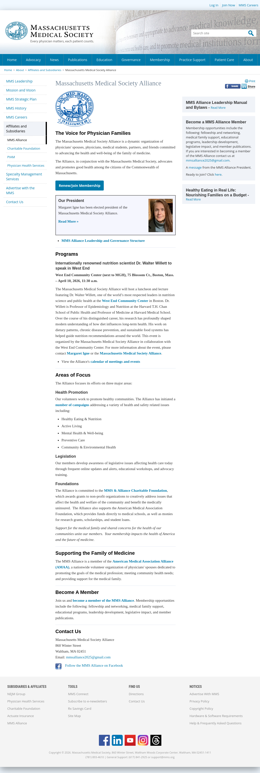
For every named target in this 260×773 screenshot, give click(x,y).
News (54, 59)
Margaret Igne (78, 353)
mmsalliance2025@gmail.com (88, 657)
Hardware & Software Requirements (216, 716)
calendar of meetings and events (115, 362)
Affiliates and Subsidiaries (44, 70)
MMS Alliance (17, 140)
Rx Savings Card (79, 708)
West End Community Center (125, 301)
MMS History (16, 108)
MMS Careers (248, 5)
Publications (77, 59)
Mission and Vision (20, 90)
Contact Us (14, 202)
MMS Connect (78, 694)
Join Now (228, 5)
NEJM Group (16, 694)
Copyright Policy (201, 708)
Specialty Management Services (24, 176)
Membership (160, 59)
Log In (213, 5)
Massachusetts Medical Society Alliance (130, 353)
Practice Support (192, 59)
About (248, 59)
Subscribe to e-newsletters (87, 701)
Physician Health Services (25, 165)
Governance (131, 59)
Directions (136, 694)
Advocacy (33, 59)
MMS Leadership (19, 81)
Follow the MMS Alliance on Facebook (94, 665)
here (218, 174)
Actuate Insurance (20, 716)
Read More (218, 108)
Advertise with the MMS (20, 190)
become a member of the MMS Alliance (103, 600)
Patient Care (224, 59)
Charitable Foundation (23, 148)
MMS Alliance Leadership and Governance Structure (103, 241)
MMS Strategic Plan (21, 99)
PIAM (11, 157)
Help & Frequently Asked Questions (216, 723)
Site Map (74, 716)
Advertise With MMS (204, 694)
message (195, 167)
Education (104, 59)
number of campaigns (72, 405)
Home (12, 59)
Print (252, 81)
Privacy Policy (199, 701)
